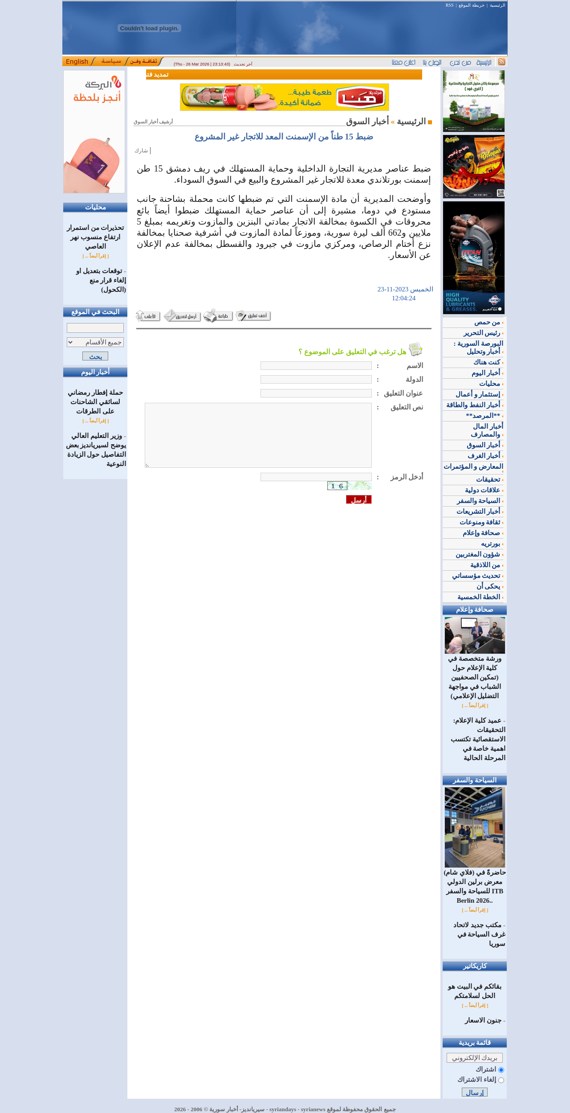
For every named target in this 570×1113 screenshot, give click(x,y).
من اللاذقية (487, 565)
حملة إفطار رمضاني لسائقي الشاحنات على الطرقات (95, 402)
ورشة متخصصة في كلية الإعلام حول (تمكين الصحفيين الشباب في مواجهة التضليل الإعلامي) (474, 674)
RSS (450, 5)
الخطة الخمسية (480, 597)
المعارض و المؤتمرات (474, 468)
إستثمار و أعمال (479, 394)
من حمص (489, 322)
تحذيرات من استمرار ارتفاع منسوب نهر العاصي (95, 237)
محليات (491, 383)
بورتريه (492, 543)
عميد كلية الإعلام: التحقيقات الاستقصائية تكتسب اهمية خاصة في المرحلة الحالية (478, 739)
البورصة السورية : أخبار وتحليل (479, 347)
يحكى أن (490, 586)
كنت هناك (488, 362)
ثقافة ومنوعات (482, 522)
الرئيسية (497, 5)
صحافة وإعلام (483, 532)
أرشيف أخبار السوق (153, 121)
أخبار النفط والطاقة (474, 405)
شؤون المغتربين (480, 554)
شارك (141, 150)
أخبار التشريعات (480, 511)
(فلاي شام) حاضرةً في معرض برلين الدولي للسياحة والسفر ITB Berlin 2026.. (474, 883)
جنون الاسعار (483, 1020)
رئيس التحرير (484, 332)
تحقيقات (489, 479)
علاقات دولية (484, 490)
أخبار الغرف (486, 455)
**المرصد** (484, 415)
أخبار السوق (485, 445)
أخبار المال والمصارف (487, 430)
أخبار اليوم (488, 372)
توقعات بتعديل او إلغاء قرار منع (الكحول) (101, 280)
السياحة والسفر (480, 500)
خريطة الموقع (471, 5)
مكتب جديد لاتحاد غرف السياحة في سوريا (479, 934)
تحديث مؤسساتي (478, 575)
